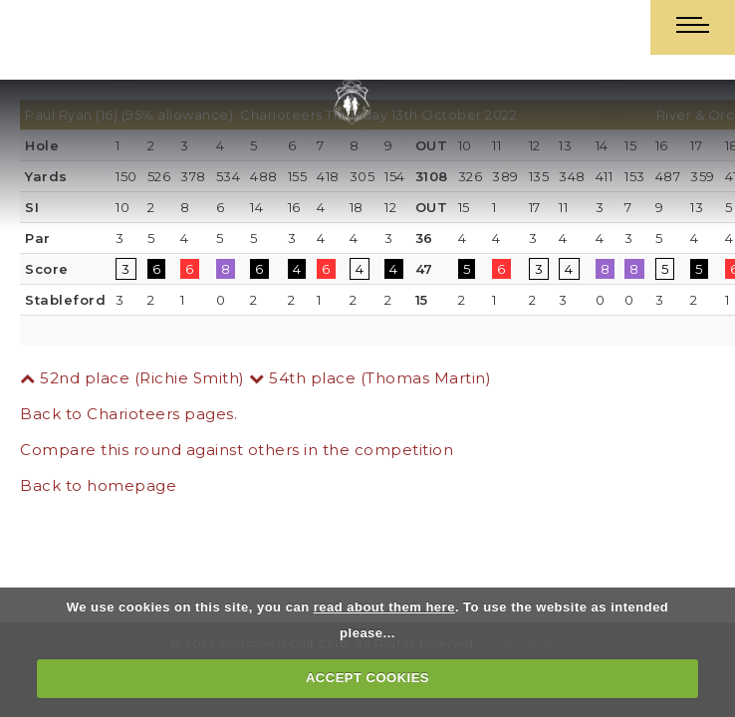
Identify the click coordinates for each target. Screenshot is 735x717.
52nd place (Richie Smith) (132, 377)
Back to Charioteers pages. (128, 413)
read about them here (384, 606)
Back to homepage (98, 485)
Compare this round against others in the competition (236, 449)
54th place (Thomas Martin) (370, 377)
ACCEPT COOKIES (367, 677)
